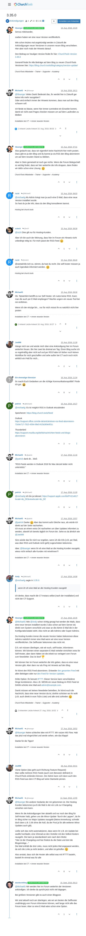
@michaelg (20, 197)
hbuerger (19, 28)
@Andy (33, 622)
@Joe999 (19, 534)
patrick (18, 404)
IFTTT (40, 679)
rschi (17, 194)
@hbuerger (29, 90)
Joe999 (18, 342)
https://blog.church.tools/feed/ (40, 413)
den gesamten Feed (67, 670)
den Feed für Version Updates (50, 674)
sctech (18, 229)
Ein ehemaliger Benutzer (25, 378)
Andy (17, 577)
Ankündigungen (17, 21)
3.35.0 (36, 580)
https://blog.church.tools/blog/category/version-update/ (53, 65)
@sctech (25, 260)
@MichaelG (25, 193)
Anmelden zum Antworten (69, 21)
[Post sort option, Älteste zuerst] (54, 21)
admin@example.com (51, 685)
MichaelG (19, 91)
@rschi (25, 228)
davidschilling (21, 883)
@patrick (28, 455)
